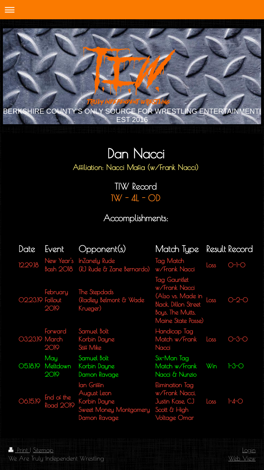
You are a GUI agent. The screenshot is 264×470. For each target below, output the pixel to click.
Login (249, 449)
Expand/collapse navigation (132, 9)
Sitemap (43, 449)
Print (19, 449)
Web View (242, 458)
